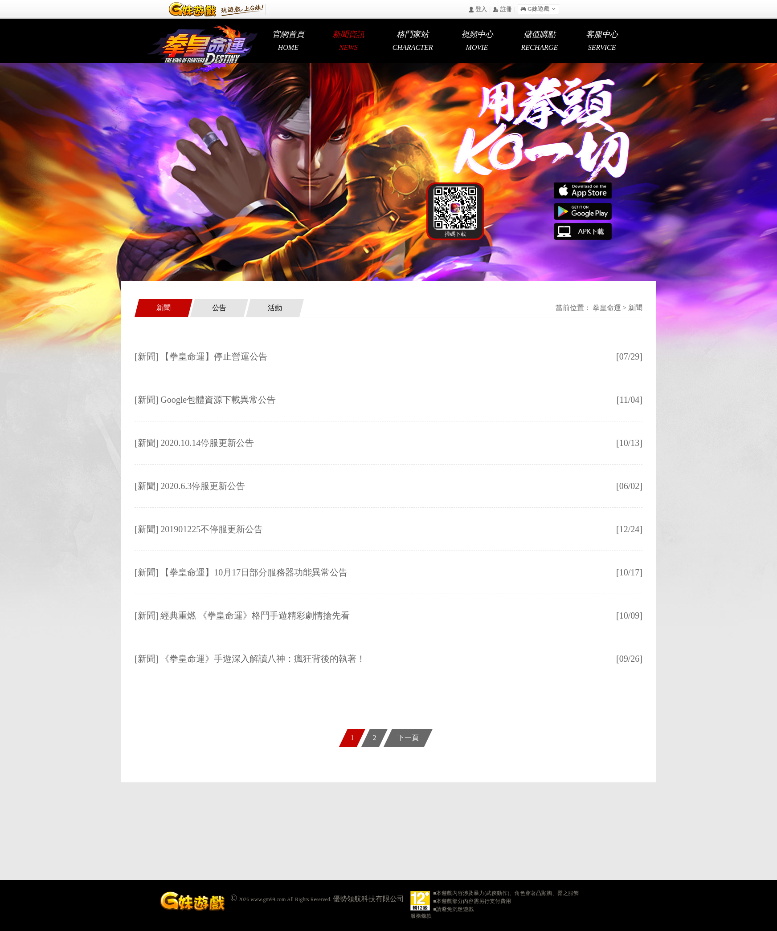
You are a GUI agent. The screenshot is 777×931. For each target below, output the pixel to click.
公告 (219, 308)
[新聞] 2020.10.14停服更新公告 (194, 443)
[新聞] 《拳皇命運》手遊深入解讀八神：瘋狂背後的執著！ (250, 659)
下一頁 (408, 737)
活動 (275, 308)
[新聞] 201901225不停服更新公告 (199, 529)
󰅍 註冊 (502, 9)
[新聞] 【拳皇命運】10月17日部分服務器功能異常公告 (241, 572)
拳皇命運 (607, 308)
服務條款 (421, 916)
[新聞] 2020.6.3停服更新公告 (190, 486)
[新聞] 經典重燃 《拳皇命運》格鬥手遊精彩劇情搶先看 (242, 615)
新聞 (163, 308)
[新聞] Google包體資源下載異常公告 (205, 400)
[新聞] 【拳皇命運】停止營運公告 (201, 356)
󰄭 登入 (477, 9)
